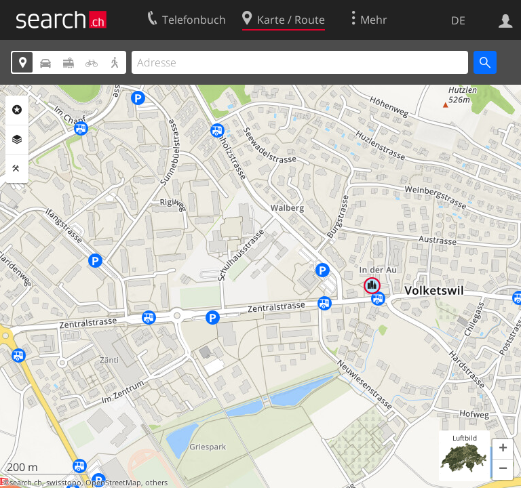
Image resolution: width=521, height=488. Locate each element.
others (156, 482)
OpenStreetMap (113, 482)
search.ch (25, 482)
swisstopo (63, 482)
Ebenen (16, 139)
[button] (503, 449)
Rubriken (16, 110)
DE (458, 20)
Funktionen (16, 169)
